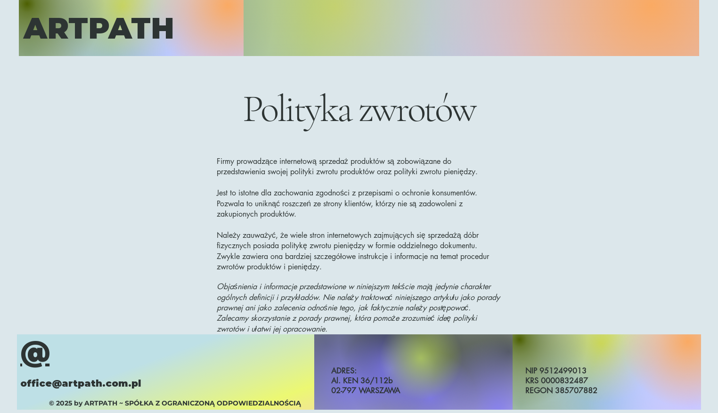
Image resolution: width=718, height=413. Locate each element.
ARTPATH (99, 28)
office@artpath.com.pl (80, 383)
